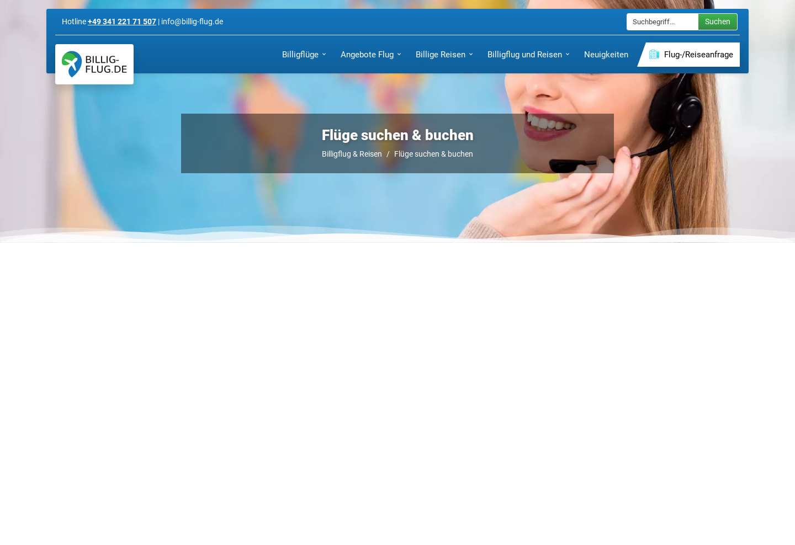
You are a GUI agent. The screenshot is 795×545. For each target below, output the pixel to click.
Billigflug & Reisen (352, 153)
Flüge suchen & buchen (433, 153)
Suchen (717, 21)
